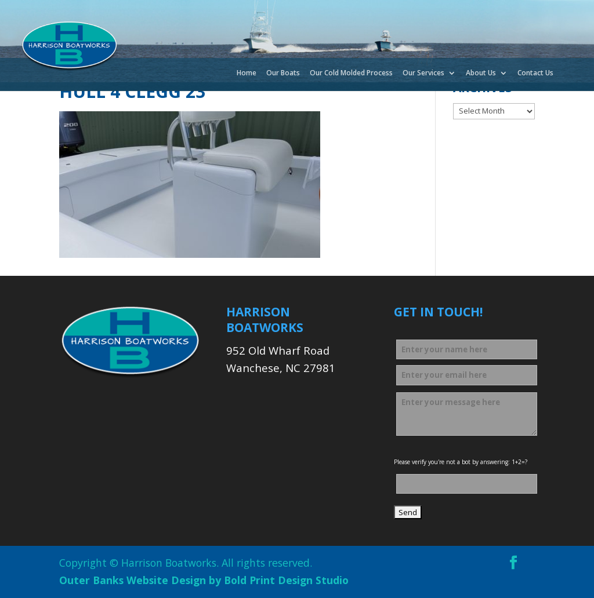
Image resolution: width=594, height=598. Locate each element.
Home (246, 74)
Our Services (423, 74)
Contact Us (535, 74)
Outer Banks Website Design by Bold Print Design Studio (204, 580)
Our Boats (283, 74)
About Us (481, 74)
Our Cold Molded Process (351, 74)
